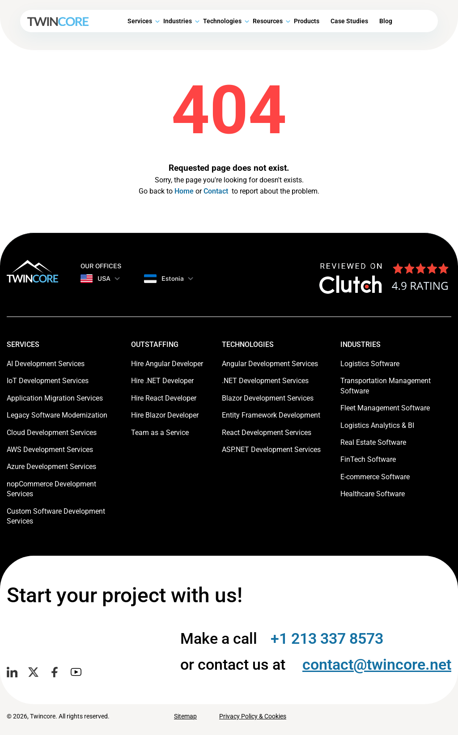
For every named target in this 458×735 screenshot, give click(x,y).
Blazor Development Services (268, 398)
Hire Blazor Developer (165, 415)
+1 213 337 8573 (327, 638)
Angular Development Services (270, 363)
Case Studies (349, 21)
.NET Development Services (265, 380)
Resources (268, 21)
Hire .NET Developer (162, 380)
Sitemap (185, 716)
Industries (177, 21)
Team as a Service (160, 432)
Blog (385, 21)
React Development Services (266, 432)
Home (184, 191)
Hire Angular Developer (167, 363)
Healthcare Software (372, 494)
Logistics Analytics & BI (377, 425)
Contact (216, 191)
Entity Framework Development (271, 415)
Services (139, 21)
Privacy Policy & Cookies (252, 716)
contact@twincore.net (376, 664)
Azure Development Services (51, 466)
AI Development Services (46, 363)
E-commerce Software (375, 477)
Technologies (222, 21)
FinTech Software (368, 459)
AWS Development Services (50, 449)
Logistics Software (369, 363)
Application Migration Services (55, 398)
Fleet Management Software (385, 408)
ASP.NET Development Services (271, 449)
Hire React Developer (163, 398)
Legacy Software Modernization (57, 415)
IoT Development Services (48, 380)
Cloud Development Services (52, 432)
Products (306, 21)
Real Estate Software (373, 442)
